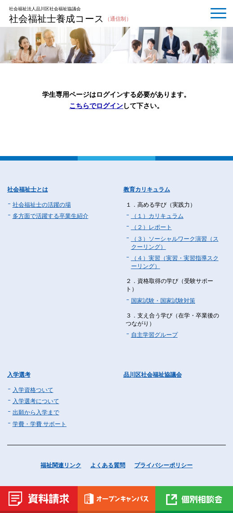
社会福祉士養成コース (70, 19)
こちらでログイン (96, 105)
